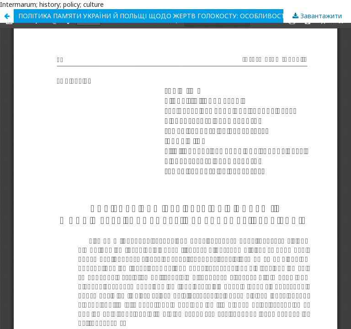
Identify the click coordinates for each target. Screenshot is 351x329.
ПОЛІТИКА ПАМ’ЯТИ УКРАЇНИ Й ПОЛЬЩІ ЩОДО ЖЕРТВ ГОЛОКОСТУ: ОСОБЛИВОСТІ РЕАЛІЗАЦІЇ (171, 15)
